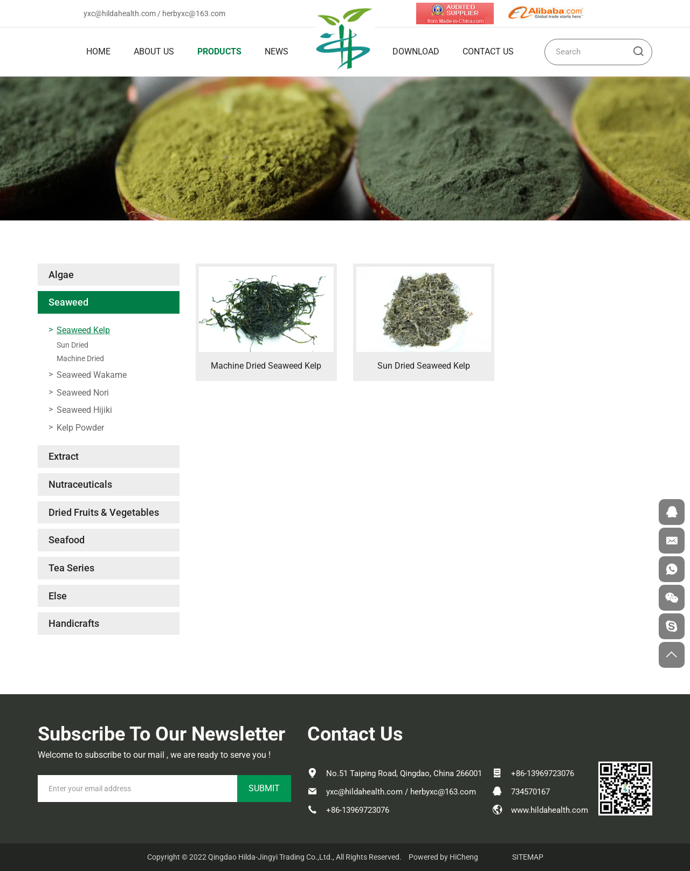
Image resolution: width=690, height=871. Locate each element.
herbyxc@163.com (193, 13)
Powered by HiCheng (443, 857)
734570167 (530, 792)
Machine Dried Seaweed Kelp (266, 366)
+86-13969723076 (357, 810)
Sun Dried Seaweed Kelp (423, 366)
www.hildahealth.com (549, 810)
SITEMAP (527, 857)
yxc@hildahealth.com (120, 13)
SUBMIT (264, 788)
